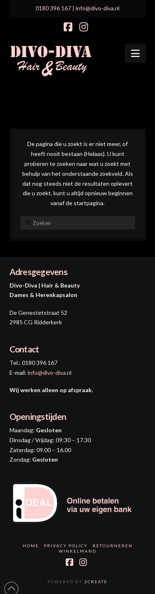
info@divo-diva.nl (50, 372)
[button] (135, 53)
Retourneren (113, 545)
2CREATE (95, 581)
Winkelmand (77, 550)
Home (31, 545)
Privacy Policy (66, 545)
